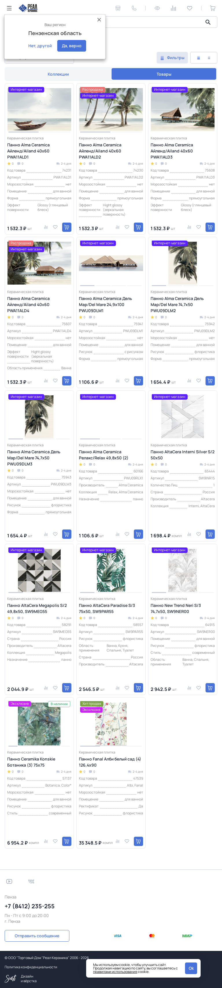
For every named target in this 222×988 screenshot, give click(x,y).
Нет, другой (40, 45)
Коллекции (58, 74)
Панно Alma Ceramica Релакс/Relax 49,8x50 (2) (103, 455)
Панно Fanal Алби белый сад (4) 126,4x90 (110, 762)
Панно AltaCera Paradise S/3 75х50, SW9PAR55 (107, 608)
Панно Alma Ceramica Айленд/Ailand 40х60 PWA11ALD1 (28, 151)
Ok (191, 968)
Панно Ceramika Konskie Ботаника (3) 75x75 (31, 762)
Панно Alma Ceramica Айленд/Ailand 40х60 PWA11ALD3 (172, 151)
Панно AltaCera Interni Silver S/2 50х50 (182, 455)
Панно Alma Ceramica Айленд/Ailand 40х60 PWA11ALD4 (28, 304)
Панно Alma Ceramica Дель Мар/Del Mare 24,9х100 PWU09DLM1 (105, 304)
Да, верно (72, 45)
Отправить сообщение (37, 935)
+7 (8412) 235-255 (30, 906)
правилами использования (115, 971)
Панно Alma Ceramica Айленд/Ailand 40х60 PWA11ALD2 (100, 151)
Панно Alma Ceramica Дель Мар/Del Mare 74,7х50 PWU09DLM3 (33, 458)
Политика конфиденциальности (31, 967)
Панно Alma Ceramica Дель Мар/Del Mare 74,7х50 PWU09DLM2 (177, 304)
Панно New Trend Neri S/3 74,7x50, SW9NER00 (176, 608)
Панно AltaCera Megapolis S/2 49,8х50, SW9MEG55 (37, 608)
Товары (164, 74)
